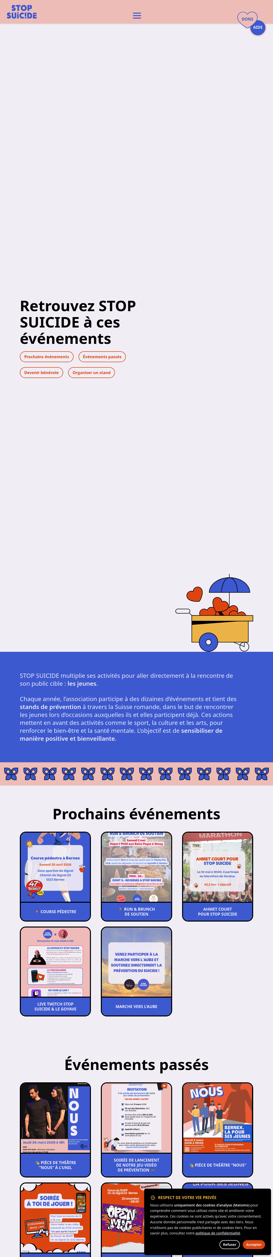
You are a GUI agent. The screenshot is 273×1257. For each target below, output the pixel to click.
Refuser (229, 1244)
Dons (247, 19)
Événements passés (102, 356)
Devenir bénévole (41, 372)
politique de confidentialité (217, 1233)
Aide (258, 27)
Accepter (254, 1244)
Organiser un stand (91, 372)
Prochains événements (46, 356)
